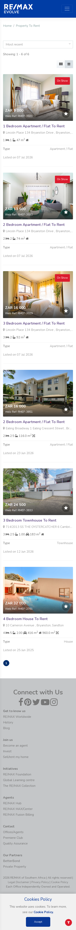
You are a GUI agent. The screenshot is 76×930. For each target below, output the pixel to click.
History (8, 722)
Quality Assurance (15, 843)
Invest (7, 751)
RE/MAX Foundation (17, 774)
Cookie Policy (59, 882)
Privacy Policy (40, 882)
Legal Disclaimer (18, 882)
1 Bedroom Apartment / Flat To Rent (34, 126)
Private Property (14, 867)
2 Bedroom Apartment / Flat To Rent (34, 244)
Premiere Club (13, 838)
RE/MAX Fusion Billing (18, 815)
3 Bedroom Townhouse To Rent (29, 540)
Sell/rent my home (16, 757)
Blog (6, 728)
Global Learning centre (19, 780)
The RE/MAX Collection (19, 786)
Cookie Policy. (44, 912)
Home (7, 26)
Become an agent (15, 746)
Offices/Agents (13, 832)
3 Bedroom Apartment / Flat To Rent (34, 343)
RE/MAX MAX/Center (18, 809)
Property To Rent (28, 26)
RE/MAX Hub (12, 803)
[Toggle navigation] (67, 9)
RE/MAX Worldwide (17, 717)
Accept (38, 922)
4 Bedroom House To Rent (25, 638)
